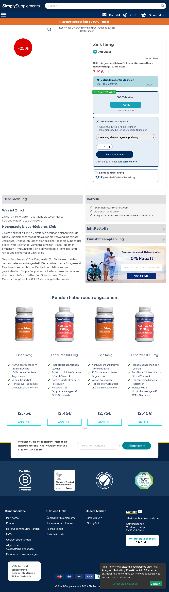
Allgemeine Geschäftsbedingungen (20, 547)
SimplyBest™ (94, 517)
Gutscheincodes (56, 534)
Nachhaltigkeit (55, 528)
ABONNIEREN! (141, 275)
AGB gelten (150, 85)
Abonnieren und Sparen (60, 523)
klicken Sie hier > (127, 161)
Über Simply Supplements (61, 517)
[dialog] (133, 576)
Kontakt (10, 523)
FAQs (9, 534)
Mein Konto (12, 517)
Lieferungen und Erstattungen (23, 528)
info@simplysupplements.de (142, 518)
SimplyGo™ (93, 523)
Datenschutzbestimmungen (22, 554)
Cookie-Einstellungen (18, 539)
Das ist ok (156, 583)
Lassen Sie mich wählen (125, 583)
